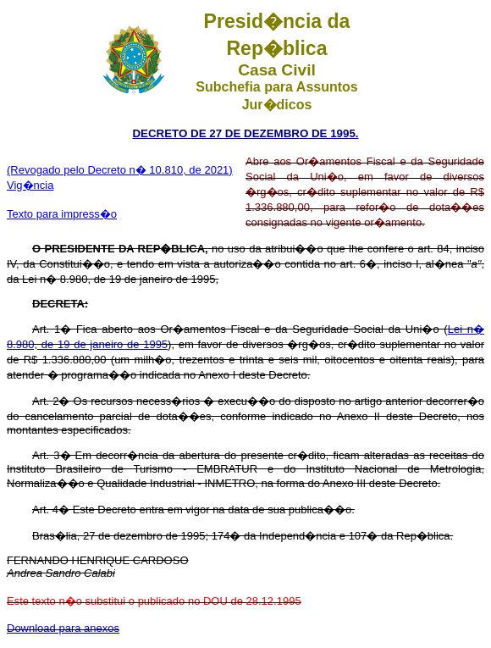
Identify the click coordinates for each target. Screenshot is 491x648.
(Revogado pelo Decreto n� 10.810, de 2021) (120, 169)
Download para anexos (63, 628)
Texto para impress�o (62, 214)
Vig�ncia (30, 185)
